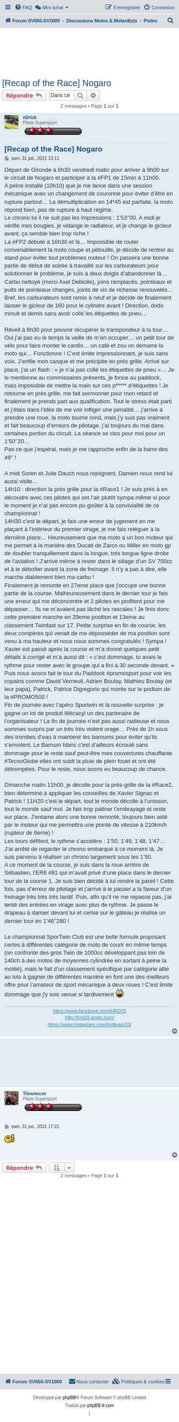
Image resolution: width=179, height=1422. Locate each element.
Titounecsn (34, 1093)
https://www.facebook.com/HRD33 (89, 1010)
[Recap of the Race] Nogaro (56, 83)
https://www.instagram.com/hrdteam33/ (89, 1024)
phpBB (69, 1397)
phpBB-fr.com (101, 1405)
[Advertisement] (89, 52)
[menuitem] (23, 7)
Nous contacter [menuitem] (89, 1381)
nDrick (30, 117)
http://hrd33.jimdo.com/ (89, 1017)
